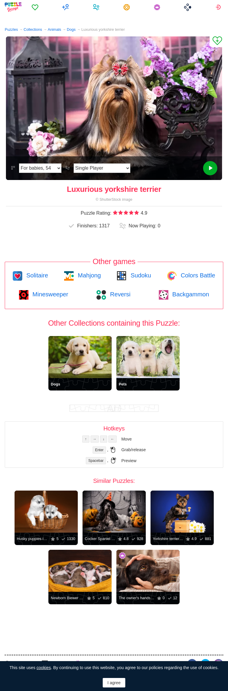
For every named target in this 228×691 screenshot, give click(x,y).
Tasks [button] (127, 7)
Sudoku (140, 275)
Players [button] (97, 7)
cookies (44, 667)
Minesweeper (49, 294)
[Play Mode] (102, 168)
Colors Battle (197, 275)
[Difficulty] (40, 168)
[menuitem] (35, 7)
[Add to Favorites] (216, 41)
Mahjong (88, 275)
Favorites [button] (35, 7)
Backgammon (190, 294)
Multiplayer (66, 7)
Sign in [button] (219, 7)
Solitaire (36, 275)
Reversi (119, 294)
